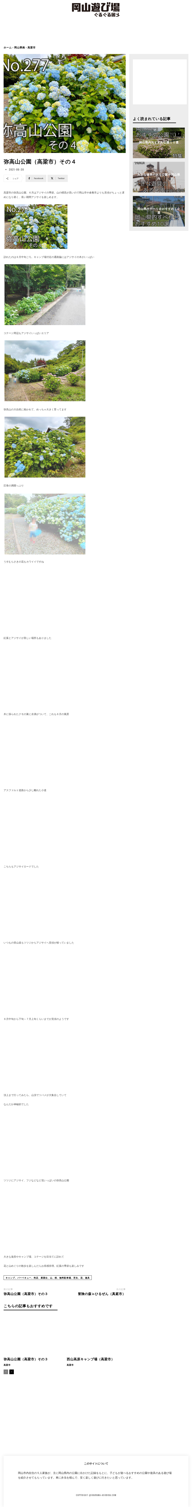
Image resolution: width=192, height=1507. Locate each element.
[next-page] (11, 1372)
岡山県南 (19, 47)
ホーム (8, 47)
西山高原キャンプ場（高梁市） (91, 1359)
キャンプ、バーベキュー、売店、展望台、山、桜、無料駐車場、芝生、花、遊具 (48, 1277)
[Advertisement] (96, 34)
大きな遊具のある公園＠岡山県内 (158, 176)
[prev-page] (6, 1372)
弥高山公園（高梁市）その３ (26, 1293)
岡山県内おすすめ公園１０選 (159, 142)
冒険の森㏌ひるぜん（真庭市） (102, 1293)
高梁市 (32, 47)
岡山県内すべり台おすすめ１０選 (158, 210)
